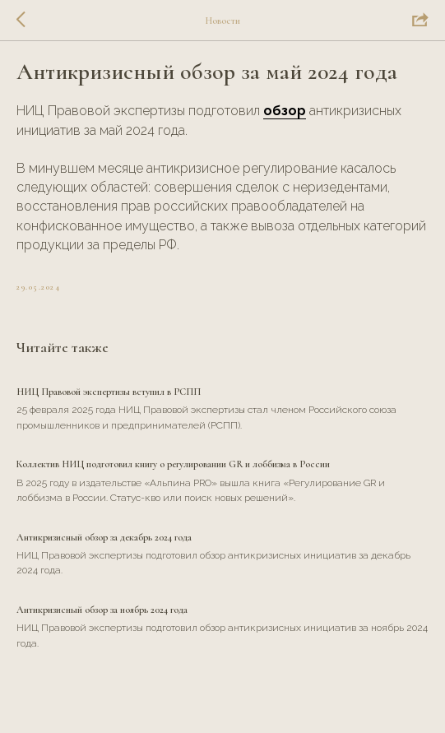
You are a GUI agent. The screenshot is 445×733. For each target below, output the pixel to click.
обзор (284, 110)
